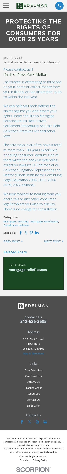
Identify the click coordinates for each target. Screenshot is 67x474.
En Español (33, 405)
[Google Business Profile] (45, 422)
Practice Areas (33, 387)
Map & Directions (33, 353)
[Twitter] (29, 422)
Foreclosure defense (16, 225)
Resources (33, 393)
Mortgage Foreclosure (44, 221)
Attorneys (33, 382)
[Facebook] (22, 422)
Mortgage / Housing (15, 221)
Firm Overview (33, 370)
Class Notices (33, 376)
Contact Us (33, 399)
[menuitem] (24, 460)
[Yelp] (37, 422)
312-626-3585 (33, 321)
